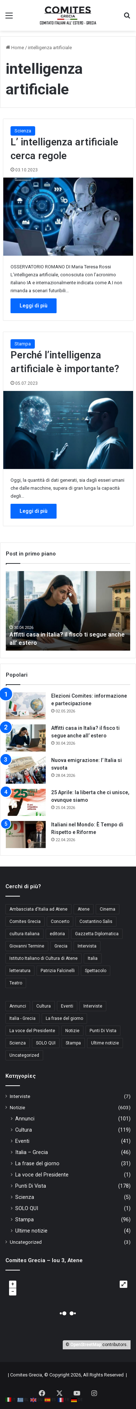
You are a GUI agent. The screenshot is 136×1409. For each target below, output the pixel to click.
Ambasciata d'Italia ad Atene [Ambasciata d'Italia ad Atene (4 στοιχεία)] (38, 909)
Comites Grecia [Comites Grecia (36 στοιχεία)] (25, 921)
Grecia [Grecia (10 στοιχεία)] (60, 946)
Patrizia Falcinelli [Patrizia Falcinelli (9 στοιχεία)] (58, 970)
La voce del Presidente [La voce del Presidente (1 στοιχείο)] (32, 1030)
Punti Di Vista (30, 1186)
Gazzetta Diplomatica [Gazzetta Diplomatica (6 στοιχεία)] (97, 933)
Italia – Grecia (31, 1152)
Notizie (17, 1107)
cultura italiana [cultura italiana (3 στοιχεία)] (24, 933)
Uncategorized (26, 1242)
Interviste (20, 1096)
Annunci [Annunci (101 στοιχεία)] (17, 1006)
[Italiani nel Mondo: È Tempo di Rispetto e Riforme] (26, 834)
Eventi (22, 1141)
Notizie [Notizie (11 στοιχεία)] (72, 1030)
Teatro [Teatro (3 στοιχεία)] (15, 983)
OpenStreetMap (85, 1344)
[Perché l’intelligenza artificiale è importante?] (68, 430)
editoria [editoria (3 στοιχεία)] (57, 933)
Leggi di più (34, 305)
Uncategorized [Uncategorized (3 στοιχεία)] (24, 1055)
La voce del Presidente (42, 1175)
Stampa (23, 343)
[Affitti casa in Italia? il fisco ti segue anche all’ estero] (26, 738)
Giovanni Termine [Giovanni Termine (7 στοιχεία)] (26, 946)
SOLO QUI (26, 1208)
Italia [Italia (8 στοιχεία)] (93, 958)
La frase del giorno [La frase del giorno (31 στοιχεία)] (64, 1018)
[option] (68, 611)
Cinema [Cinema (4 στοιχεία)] (107, 909)
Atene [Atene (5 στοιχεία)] (84, 909)
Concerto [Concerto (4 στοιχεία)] (60, 921)
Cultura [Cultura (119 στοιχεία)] (43, 1006)
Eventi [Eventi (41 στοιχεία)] (67, 1006)
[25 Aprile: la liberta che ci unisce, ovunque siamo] (26, 802)
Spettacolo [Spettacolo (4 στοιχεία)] (95, 970)
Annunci (24, 1118)
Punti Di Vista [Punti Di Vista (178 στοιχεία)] (103, 1030)
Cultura (23, 1130)
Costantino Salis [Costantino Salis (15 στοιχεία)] (95, 921)
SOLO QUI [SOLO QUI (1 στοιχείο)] (45, 1043)
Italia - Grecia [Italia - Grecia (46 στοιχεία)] (22, 1018)
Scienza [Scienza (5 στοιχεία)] (17, 1043)
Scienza (23, 130)
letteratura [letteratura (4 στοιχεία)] (19, 970)
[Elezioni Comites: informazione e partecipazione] (26, 705)
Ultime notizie (31, 1231)
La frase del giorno (37, 1163)
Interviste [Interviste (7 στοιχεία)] (92, 1006)
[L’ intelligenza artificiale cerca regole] (68, 217)
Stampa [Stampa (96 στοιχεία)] (73, 1043)
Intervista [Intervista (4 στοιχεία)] (87, 946)
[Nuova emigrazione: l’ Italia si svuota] (26, 770)
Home (15, 47)
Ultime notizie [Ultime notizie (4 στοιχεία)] (105, 1043)
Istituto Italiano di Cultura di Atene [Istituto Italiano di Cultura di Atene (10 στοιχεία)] (43, 958)
